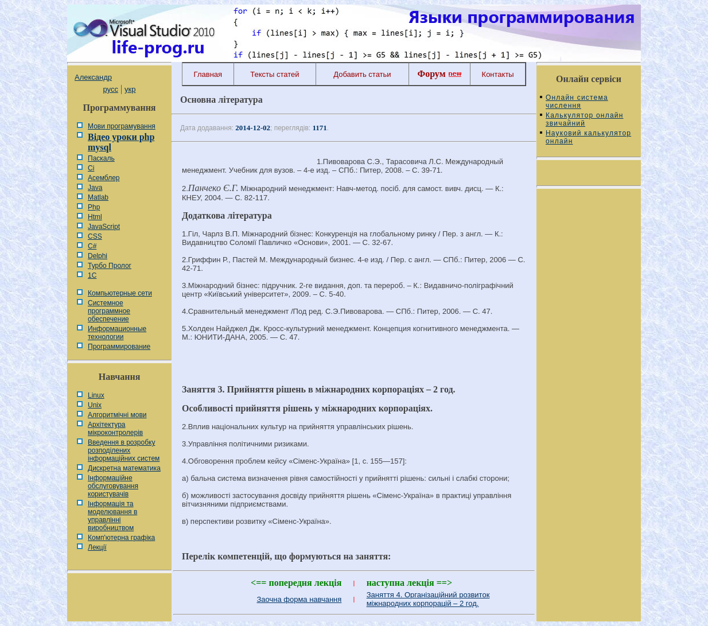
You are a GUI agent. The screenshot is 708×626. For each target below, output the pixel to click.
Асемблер (103, 178)
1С (92, 275)
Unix (95, 405)
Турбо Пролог (109, 266)
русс (110, 89)
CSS (95, 236)
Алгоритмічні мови (117, 415)
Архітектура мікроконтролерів (115, 429)
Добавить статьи (362, 74)
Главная (208, 74)
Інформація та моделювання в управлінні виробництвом (112, 516)
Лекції (97, 547)
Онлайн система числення (577, 102)
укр (130, 89)
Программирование (119, 347)
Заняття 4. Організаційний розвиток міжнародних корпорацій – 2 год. (428, 599)
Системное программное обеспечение (109, 311)
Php (94, 207)
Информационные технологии (117, 333)
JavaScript (104, 227)
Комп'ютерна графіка (121, 538)
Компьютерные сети (120, 293)
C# (92, 246)
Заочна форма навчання (298, 599)
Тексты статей (274, 74)
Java (95, 188)
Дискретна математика (124, 468)
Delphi (97, 256)
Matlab (98, 197)
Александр (93, 77)
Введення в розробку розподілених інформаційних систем (124, 450)
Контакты (498, 74)
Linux (96, 395)
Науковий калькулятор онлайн (588, 137)
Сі (91, 168)
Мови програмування (121, 126)
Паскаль (101, 158)
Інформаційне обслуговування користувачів (113, 486)
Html (95, 217)
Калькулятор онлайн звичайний (585, 119)
